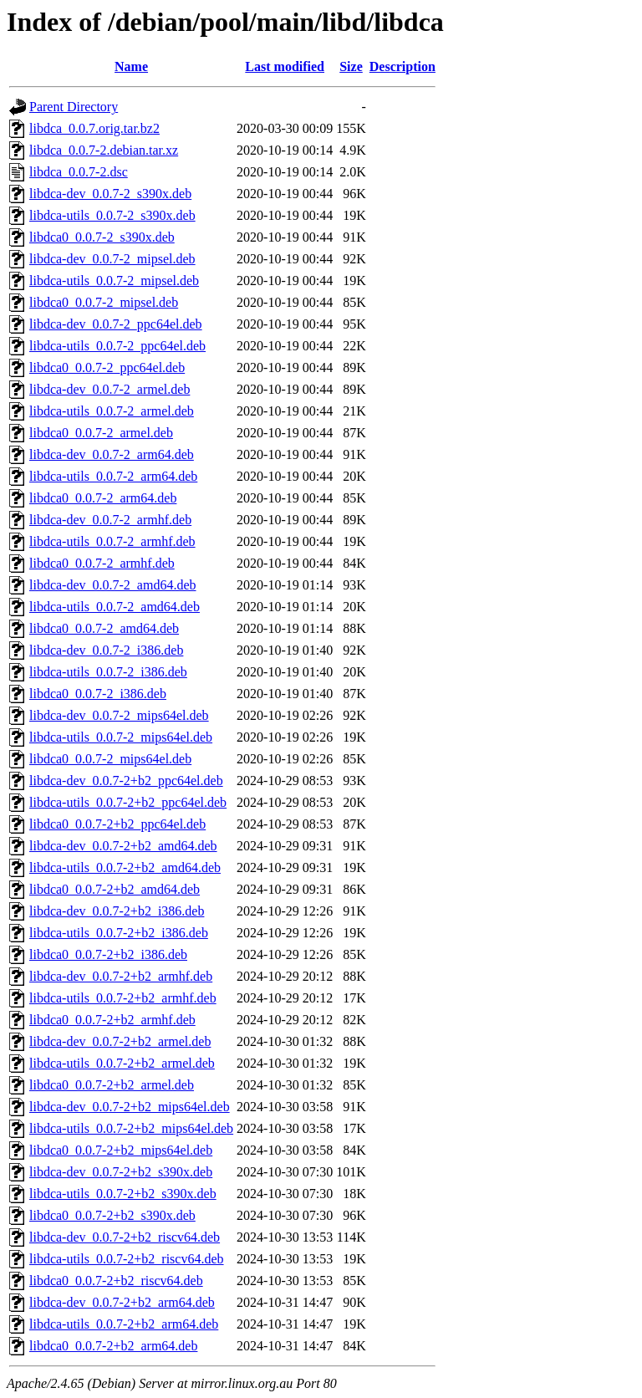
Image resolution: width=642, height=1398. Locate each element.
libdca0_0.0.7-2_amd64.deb (104, 628)
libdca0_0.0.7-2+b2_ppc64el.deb (117, 824)
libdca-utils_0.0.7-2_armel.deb (111, 411)
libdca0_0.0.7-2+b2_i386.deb (108, 954)
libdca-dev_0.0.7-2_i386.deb (106, 650)
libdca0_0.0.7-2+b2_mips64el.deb (120, 1150)
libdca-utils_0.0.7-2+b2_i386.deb (118, 933)
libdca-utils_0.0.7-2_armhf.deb (112, 541)
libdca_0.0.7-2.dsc (78, 172)
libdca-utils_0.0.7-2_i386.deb (108, 672)
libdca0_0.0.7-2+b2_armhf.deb (112, 1020)
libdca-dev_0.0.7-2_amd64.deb (112, 585)
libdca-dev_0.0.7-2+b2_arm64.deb (122, 1302)
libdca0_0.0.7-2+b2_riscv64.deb (116, 1280)
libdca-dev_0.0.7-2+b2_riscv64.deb (124, 1237)
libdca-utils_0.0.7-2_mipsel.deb (114, 280)
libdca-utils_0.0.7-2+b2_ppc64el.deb (128, 802)
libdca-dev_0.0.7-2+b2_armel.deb (120, 1041)
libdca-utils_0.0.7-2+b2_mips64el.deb (131, 1128)
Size (351, 66)
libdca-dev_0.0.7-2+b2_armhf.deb (120, 976)
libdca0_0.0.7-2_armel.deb (101, 433)
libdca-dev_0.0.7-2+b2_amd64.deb (123, 846)
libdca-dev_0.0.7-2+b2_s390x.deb (120, 1172)
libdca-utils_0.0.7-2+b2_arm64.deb (123, 1324)
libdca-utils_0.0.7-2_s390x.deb (112, 215)
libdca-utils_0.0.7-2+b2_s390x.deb (123, 1193)
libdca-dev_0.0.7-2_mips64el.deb (119, 715)
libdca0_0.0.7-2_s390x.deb (102, 237)
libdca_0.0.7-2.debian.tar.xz (103, 150)
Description (402, 66)
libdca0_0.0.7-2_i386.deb (97, 693)
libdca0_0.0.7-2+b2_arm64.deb (113, 1346)
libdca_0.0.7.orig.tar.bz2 (94, 128)
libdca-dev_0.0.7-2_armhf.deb (110, 520)
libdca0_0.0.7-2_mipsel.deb (103, 302)
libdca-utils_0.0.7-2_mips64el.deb (120, 737)
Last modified (284, 66)
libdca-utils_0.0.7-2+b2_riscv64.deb (126, 1259)
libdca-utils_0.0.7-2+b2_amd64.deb (125, 867)
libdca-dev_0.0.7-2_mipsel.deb (112, 259)
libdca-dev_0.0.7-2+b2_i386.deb (116, 911)
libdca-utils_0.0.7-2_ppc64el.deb (117, 346)
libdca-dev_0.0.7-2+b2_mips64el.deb (129, 1107)
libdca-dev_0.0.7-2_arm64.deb (111, 454)
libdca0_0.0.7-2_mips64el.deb (110, 759)
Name (131, 66)
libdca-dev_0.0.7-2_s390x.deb (110, 193)
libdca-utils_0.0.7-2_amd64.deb (114, 607)
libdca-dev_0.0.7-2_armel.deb (109, 389)
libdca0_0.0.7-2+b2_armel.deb (111, 1085)
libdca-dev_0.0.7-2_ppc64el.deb (115, 324)
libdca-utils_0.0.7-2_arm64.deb (113, 476)
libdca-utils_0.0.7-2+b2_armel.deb (122, 1063)
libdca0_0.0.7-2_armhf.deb (102, 563)
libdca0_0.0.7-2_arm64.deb (102, 498)
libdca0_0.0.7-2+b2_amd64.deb (114, 889)
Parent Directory (73, 106)
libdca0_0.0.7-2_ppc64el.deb (107, 367)
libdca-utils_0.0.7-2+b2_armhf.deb (123, 998)
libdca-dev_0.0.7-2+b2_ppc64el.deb (126, 780)
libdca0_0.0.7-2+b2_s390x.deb (112, 1215)
